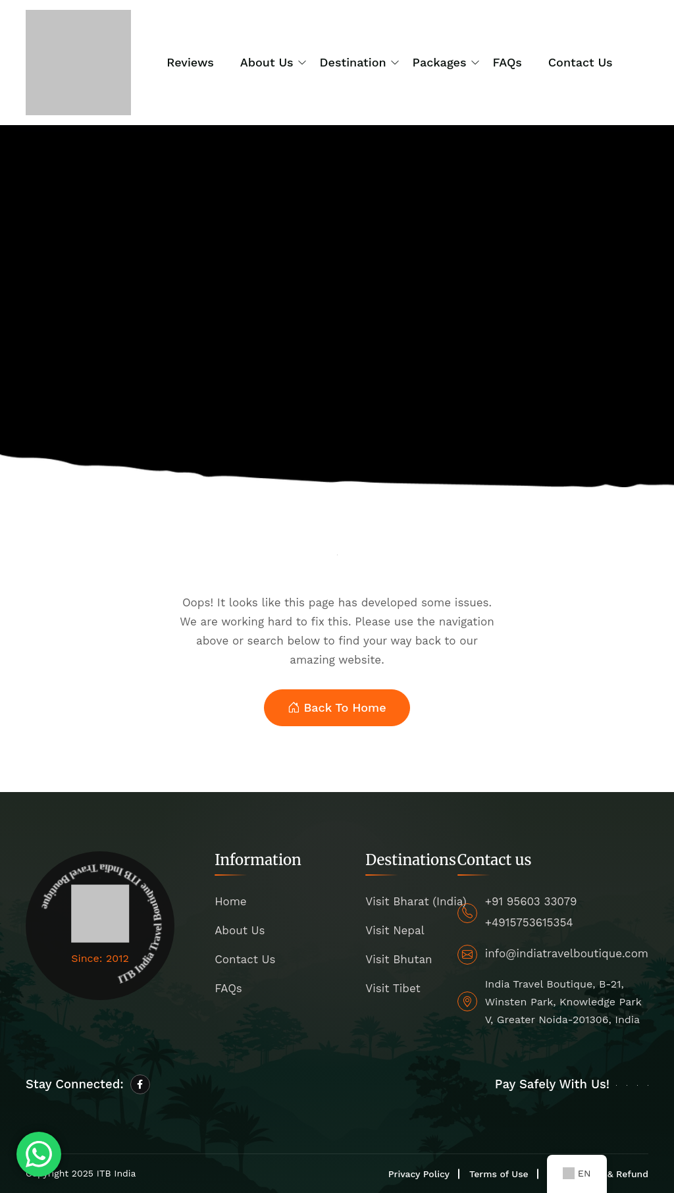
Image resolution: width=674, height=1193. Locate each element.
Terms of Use (499, 1174)
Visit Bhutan (398, 959)
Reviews (190, 62)
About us (267, 62)
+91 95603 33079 (531, 901)
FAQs (507, 62)
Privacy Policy (419, 1174)
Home (231, 901)
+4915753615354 (529, 922)
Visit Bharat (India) (416, 901)
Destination (353, 62)
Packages (440, 62)
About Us (240, 930)
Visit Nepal (395, 930)
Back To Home (337, 708)
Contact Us (580, 62)
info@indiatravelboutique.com (566, 953)
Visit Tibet (392, 988)
